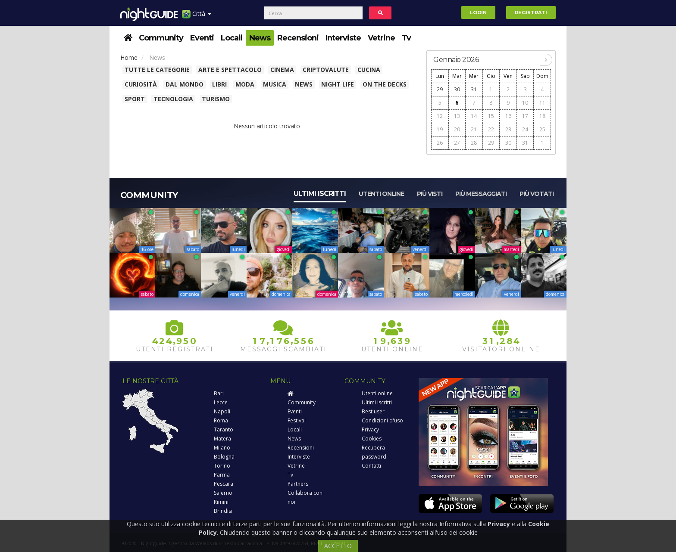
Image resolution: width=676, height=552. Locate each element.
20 (457, 129)
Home (129, 57)
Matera (222, 438)
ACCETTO (338, 546)
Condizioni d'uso (382, 420)
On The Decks (385, 84)
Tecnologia (173, 99)
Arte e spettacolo (230, 69)
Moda (244, 84)
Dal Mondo (184, 84)
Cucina (368, 69)
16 (508, 116)
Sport (135, 99)
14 (474, 116)
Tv (406, 38)
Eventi (202, 38)
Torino (222, 465)
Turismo (216, 99)
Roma (221, 420)
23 (508, 129)
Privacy (370, 429)
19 (440, 129)
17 (525, 116)
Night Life (337, 84)
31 (474, 89)
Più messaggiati (481, 194)
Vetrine (381, 38)
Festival (297, 420)
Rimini (221, 501)
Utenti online (381, 194)
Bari (219, 393)
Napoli (222, 411)
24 (525, 129)
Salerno (223, 492)
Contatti (371, 465)
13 (457, 116)
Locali (231, 38)
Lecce (221, 402)
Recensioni (298, 38)
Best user (373, 411)
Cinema (282, 69)
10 (525, 102)
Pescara (223, 483)
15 (491, 116)
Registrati (531, 12)
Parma (222, 474)
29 (440, 89)
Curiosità (141, 84)
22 (491, 129)
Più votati (537, 194)
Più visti (429, 194)
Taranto (223, 429)
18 (542, 116)
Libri (219, 84)
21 (474, 129)
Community (161, 38)
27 (457, 142)
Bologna (224, 456)
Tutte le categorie (157, 69)
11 (542, 102)
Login (478, 12)
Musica (274, 84)
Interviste (343, 38)
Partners (298, 483)
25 (542, 129)
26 (440, 142)
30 (457, 89)
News (259, 38)
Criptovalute (326, 69)
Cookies (372, 438)
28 (474, 142)
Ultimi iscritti (320, 193)
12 (440, 116)
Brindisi (223, 511)
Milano (222, 447)
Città (196, 17)
